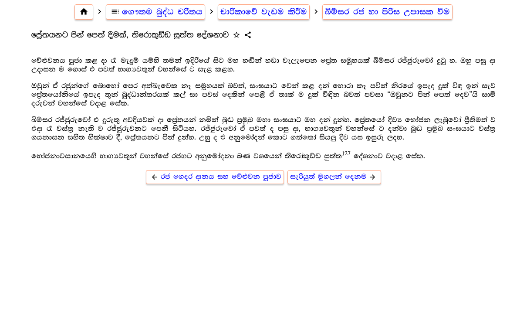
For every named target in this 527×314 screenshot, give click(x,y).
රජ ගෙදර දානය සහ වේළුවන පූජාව (215, 177)
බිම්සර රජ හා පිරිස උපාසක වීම (387, 12)
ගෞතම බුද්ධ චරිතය (155, 12)
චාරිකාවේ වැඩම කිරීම (263, 12)
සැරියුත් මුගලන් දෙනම (334, 177)
